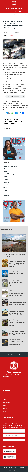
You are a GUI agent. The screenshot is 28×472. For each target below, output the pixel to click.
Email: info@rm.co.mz (8, 379)
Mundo (5, 187)
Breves (11, 35)
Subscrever (14, 440)
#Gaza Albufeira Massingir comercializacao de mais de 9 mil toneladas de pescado (12, 121)
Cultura (5, 176)
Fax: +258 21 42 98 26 (8, 385)
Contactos (5, 411)
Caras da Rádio (6, 402)
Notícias (5, 169)
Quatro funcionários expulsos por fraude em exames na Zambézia (17, 303)
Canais (4, 405)
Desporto (5, 179)
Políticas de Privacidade (14, 470)
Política (5, 190)
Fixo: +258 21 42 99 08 (8, 382)
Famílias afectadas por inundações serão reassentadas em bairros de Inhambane (17, 293)
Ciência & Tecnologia (9, 174)
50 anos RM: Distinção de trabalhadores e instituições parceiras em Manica (16, 343)
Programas (5, 408)
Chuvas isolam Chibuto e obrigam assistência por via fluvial (14, 255)
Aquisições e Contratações (10, 166)
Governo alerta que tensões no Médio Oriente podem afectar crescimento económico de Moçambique (17, 264)
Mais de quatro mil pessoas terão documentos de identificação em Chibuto (17, 284)
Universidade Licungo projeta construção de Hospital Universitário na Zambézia (16, 313)
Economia (5, 185)
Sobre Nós (5, 396)
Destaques (6, 182)
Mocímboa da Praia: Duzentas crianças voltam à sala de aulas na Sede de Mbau (17, 333)
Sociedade (6, 195)
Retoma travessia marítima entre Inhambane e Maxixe (17, 274)
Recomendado (7, 193)
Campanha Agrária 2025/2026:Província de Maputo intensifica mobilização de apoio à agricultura (17, 323)
